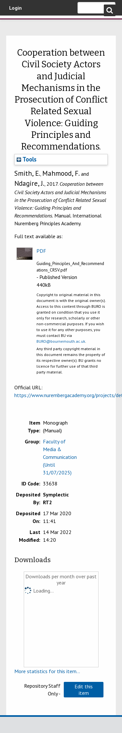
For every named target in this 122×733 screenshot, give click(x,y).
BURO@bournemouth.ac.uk (60, 341)
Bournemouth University (15, 24)
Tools (26, 159)
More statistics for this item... (47, 671)
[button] (83, 689)
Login (15, 8)
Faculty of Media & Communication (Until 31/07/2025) (60, 457)
